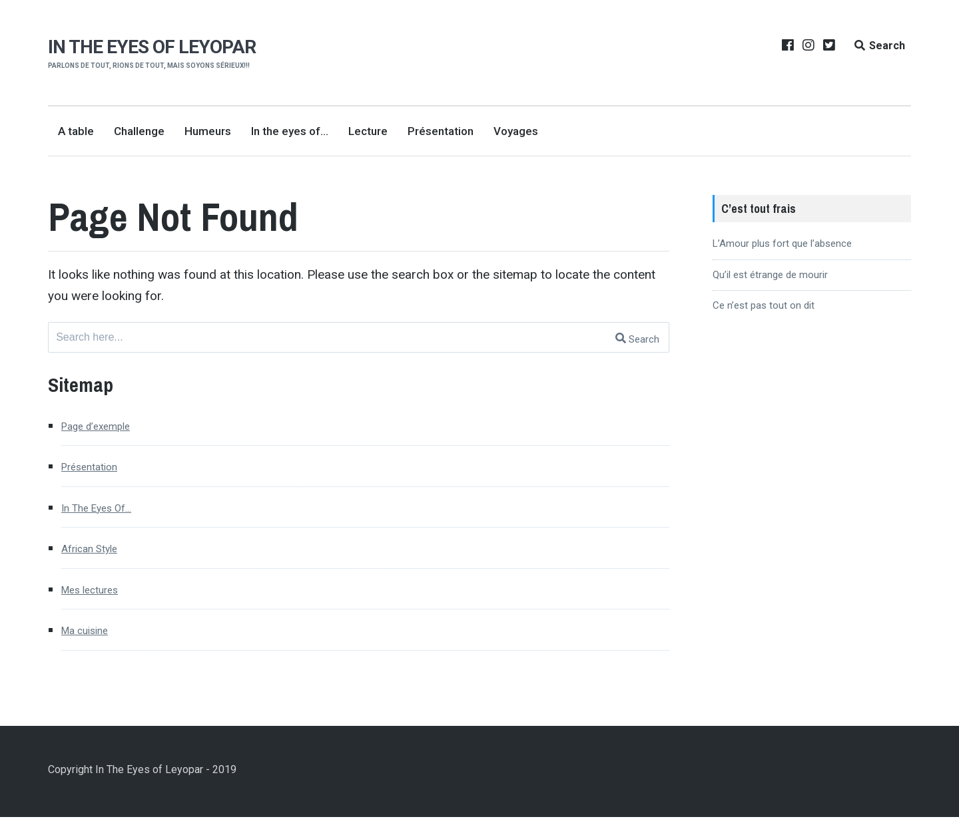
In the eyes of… (289, 131)
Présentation (441, 131)
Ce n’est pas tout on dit (763, 305)
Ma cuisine (91, 639)
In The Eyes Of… (106, 512)
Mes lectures (97, 596)
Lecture (368, 131)
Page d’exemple (105, 428)
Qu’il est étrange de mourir (770, 275)
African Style (96, 554)
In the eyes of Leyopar (156, 46)
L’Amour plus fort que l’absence (782, 243)
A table (76, 131)
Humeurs (207, 131)
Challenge (139, 131)
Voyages (515, 131)
